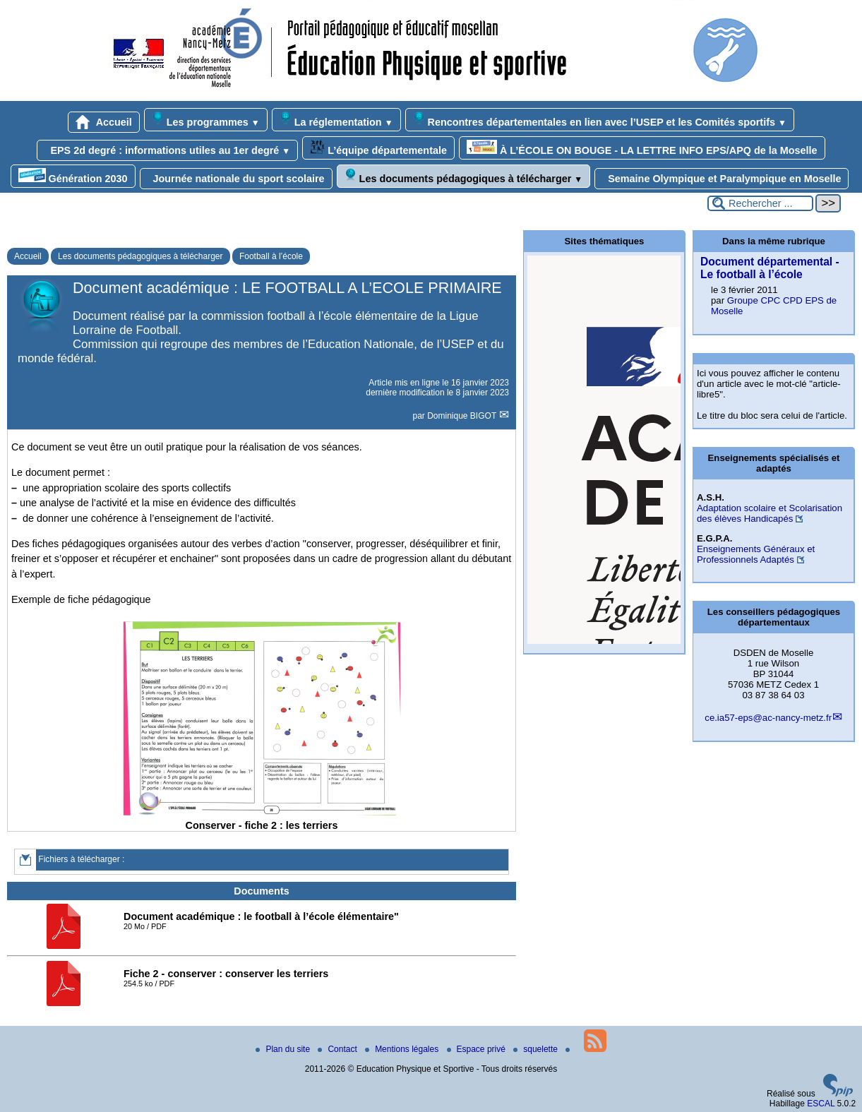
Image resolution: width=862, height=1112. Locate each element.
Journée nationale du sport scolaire (236, 179)
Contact (338, 1049)
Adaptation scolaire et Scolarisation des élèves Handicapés (769, 513)
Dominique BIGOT (462, 416)
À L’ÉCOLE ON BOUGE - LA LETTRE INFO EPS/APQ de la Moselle (642, 148)
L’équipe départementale (378, 148)
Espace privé (477, 1049)
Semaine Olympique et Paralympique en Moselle (721, 179)
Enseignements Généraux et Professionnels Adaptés (756, 554)
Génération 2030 (73, 176)
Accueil (104, 122)
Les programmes (206, 120)
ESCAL (820, 1103)
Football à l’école (271, 256)
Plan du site (284, 1049)
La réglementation (336, 120)
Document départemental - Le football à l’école (769, 268)
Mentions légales (403, 1049)
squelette (536, 1049)
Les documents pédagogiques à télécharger (464, 176)
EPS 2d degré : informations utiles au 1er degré (167, 150)
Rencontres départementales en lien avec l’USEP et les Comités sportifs (599, 120)
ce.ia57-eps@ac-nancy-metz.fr (768, 717)
